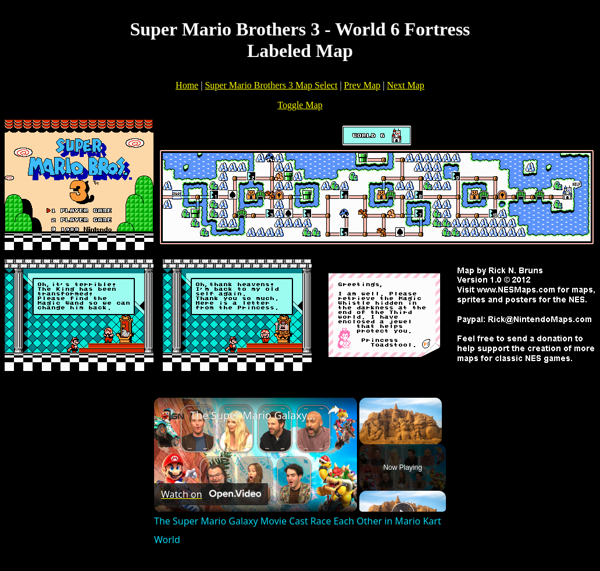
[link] (172, 416)
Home (187, 85)
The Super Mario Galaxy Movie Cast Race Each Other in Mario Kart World (253, 415)
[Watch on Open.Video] (211, 494)
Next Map (405, 85)
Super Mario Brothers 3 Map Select (271, 85)
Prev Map (362, 85)
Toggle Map (300, 105)
